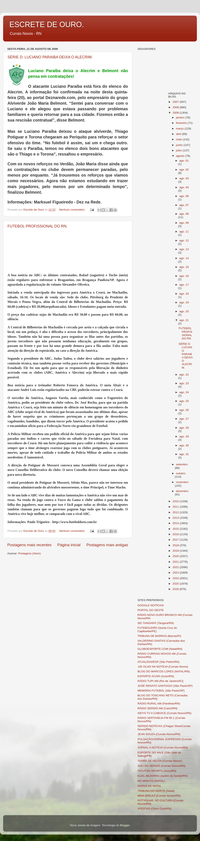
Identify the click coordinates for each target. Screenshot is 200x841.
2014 (176, 523)
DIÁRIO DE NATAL (149, 785)
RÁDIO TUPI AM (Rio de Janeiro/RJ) (160, 681)
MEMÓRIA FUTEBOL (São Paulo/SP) (161, 690)
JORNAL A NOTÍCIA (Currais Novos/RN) (163, 747)
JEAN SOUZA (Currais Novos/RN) (159, 734)
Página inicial (68, 545)
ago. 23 (184, 383)
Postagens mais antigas (107, 545)
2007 (176, 101)
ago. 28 (184, 427)
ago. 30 (184, 445)
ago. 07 (184, 205)
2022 (176, 567)
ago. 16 (184, 275)
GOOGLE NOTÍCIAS (151, 605)
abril (179, 134)
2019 (176, 550)
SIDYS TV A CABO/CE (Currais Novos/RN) (164, 713)
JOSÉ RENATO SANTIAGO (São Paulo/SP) (165, 685)
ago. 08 (184, 213)
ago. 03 (184, 178)
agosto (180, 155)
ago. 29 (184, 436)
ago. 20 (184, 311)
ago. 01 (184, 160)
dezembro (182, 491)
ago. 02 (184, 169)
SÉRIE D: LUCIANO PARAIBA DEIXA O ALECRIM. (50, 57)
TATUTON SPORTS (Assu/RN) (157, 770)
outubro (181, 473)
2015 (176, 528)
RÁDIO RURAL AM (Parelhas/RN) (159, 703)
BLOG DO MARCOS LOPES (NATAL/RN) (164, 671)
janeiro (180, 117)
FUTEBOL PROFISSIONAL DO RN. (38, 226)
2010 (176, 501)
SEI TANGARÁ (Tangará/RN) (156, 623)
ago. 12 (184, 240)
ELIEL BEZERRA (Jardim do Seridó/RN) (163, 775)
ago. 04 (184, 187)
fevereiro (182, 122)
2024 (176, 578)
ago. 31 (184, 454)
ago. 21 (184, 320)
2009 (176, 112)
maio (179, 139)
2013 (176, 517)
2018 (176, 545)
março (180, 128)
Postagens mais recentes (29, 545)
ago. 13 (184, 249)
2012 (176, 512)
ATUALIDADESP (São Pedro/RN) (158, 661)
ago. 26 (184, 410)
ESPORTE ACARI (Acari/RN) (156, 676)
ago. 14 (184, 258)
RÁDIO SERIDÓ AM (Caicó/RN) (158, 708)
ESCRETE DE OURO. (46, 24)
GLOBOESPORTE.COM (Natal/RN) (160, 648)
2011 (176, 506)
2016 (176, 534)
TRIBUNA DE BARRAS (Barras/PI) (159, 636)
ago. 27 (184, 418)
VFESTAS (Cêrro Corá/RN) (154, 808)
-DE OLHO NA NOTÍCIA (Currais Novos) (163, 666)
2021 (176, 561)
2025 (176, 583)
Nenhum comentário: (72, 209)
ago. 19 (184, 302)
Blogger (125, 825)
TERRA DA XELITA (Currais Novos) (160, 760)
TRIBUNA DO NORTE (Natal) (156, 790)
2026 (176, 589)
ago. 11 (184, 231)
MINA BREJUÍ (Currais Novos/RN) (159, 795)
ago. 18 (184, 293)
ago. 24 (184, 392)
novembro (182, 482)
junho (180, 145)
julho (179, 150)
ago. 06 (184, 196)
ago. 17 (184, 284)
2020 (176, 556)
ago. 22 (184, 374)
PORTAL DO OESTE (151, 610)
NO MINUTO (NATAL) (151, 780)
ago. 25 (184, 401)
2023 (176, 572)
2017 (176, 539)
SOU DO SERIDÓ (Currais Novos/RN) (161, 765)
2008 (176, 107)
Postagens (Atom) (29, 553)
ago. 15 (184, 267)
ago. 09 (184, 222)
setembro (182, 464)
